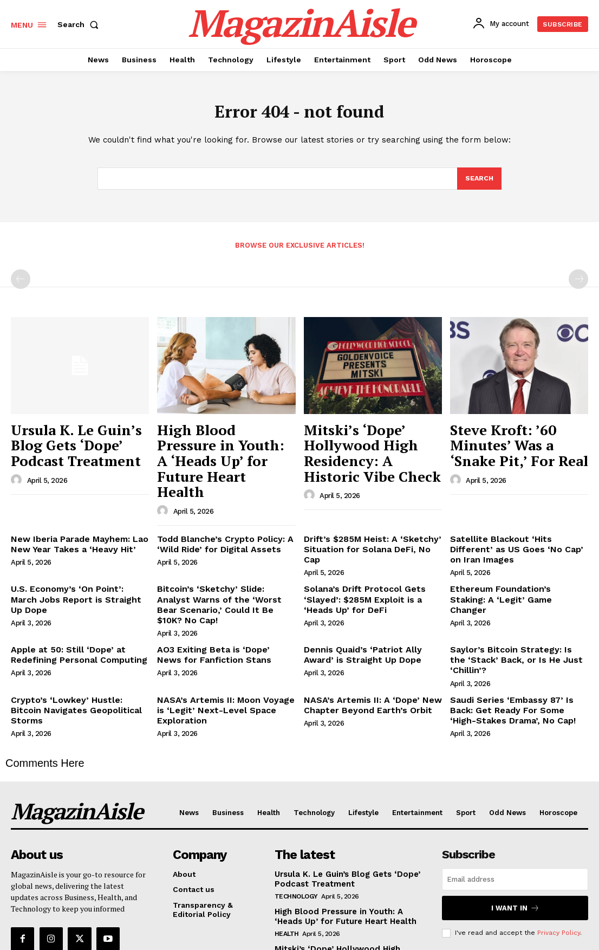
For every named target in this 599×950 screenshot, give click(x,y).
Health (287, 847)
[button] (80, 24)
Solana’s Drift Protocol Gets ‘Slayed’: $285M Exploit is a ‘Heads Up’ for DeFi (371, 544)
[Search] (479, 182)
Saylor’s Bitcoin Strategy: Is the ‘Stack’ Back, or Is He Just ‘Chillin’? (517, 586)
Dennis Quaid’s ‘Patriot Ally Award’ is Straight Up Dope (370, 586)
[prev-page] (20, 283)
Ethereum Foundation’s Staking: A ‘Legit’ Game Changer (515, 540)
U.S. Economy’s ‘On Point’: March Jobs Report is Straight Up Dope (74, 540)
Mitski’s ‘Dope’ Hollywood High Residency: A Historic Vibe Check (372, 442)
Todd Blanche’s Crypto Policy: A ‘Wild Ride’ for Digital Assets (217, 503)
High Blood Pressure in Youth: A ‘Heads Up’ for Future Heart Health (216, 442)
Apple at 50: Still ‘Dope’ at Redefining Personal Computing (72, 586)
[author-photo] (18, 471)
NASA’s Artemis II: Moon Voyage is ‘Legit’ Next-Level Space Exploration (221, 628)
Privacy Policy (558, 846)
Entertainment (302, 884)
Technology (296, 810)
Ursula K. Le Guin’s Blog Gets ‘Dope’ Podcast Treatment (72, 442)
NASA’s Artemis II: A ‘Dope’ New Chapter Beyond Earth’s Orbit (364, 623)
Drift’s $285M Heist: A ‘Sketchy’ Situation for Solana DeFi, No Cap (368, 503)
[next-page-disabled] (578, 283)
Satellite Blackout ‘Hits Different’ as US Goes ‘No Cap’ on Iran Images (518, 503)
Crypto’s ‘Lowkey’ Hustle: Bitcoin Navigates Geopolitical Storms (74, 623)
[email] (515, 795)
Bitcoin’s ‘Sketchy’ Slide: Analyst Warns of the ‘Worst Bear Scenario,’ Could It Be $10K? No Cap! (225, 544)
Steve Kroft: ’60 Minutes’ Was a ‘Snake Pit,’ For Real (518, 436)
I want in (515, 823)
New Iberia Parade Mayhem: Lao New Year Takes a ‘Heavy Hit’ (72, 503)
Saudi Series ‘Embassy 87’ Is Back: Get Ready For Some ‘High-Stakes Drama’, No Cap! (516, 628)
